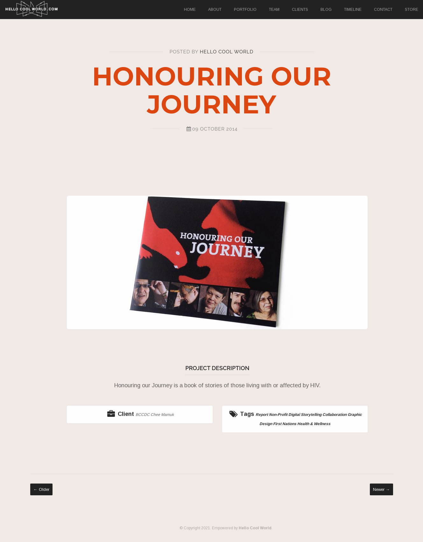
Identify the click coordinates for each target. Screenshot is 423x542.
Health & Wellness (315, 424)
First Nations (286, 424)
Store (411, 9)
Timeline (353, 9)
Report (263, 414)
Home (190, 9)
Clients (300, 9)
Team (274, 9)
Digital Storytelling (306, 414)
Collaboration (336, 414)
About (215, 9)
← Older (41, 489)
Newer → (381, 489)
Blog (326, 9)
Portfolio (245, 9)
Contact (383, 9)
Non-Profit (279, 414)
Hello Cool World (227, 52)
